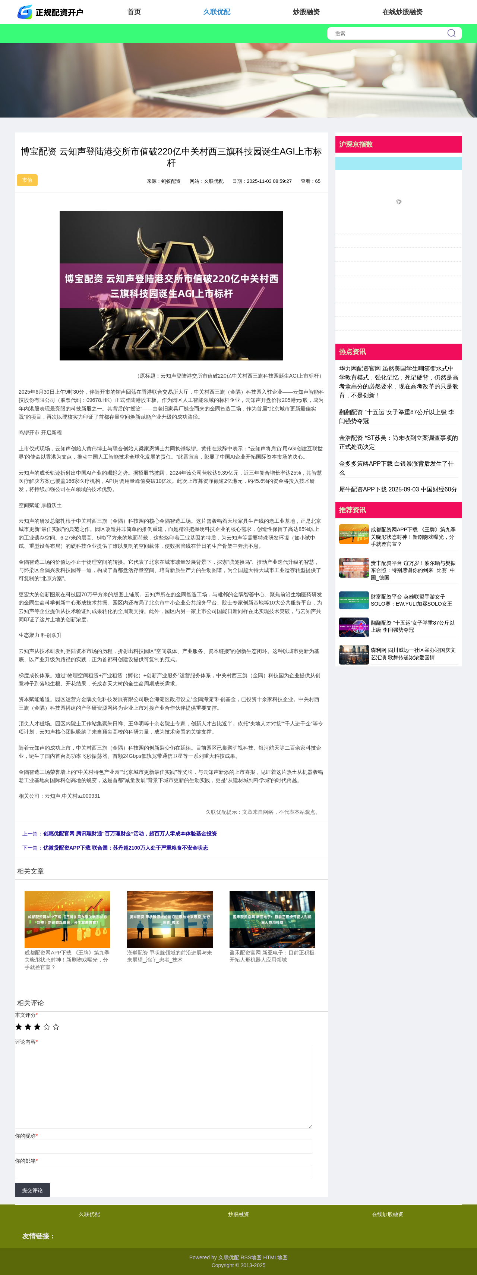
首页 (134, 12)
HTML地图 (275, 1257)
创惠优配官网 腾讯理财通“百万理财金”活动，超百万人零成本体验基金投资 (130, 834)
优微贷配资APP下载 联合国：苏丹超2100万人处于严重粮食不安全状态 (125, 848)
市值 (27, 180)
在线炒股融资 (402, 12)
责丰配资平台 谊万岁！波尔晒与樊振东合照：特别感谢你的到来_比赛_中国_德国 (413, 570)
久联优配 (216, 12)
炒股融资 (306, 12)
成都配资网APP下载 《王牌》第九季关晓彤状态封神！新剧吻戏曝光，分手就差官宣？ (413, 536)
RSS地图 (251, 1257)
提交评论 (32, 1190)
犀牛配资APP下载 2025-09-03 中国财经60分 (398, 489)
